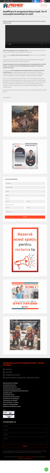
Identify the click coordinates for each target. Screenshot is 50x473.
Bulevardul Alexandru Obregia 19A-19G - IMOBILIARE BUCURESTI (22, 377)
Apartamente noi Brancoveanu (11, 396)
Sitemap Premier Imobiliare (10, 383)
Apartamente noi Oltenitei (10, 400)
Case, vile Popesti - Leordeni (10, 402)
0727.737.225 (5, 1)
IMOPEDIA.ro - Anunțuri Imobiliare (27, 456)
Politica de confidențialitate (10, 404)
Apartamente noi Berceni (10, 387)
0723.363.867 (8, 1)
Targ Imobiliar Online (8, 394)
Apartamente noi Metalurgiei (11, 398)
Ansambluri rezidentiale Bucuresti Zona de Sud (15, 390)
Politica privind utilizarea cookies (12, 406)
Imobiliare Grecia (7, 392)
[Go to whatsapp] (46, 469)
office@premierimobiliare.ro (11, 1)
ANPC (4, 410)
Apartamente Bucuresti (9, 385)
